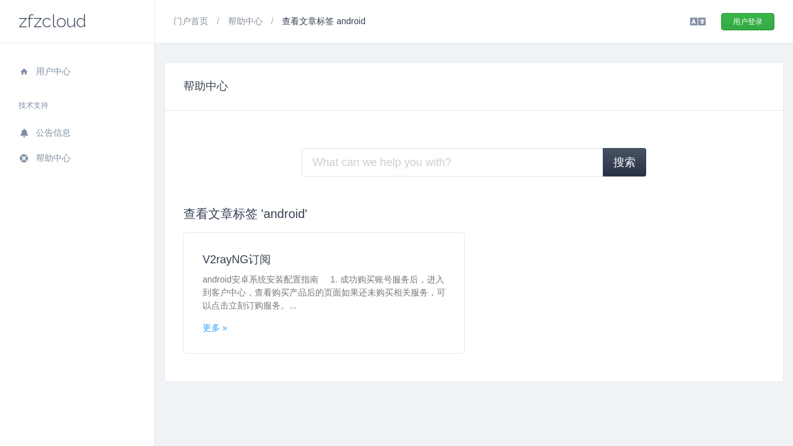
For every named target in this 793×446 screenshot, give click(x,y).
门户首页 (192, 21)
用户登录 (748, 21)
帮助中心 (45, 158)
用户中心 (45, 71)
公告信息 (45, 133)
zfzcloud (52, 21)
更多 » (215, 328)
